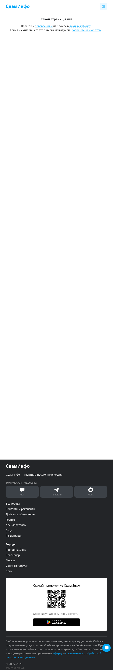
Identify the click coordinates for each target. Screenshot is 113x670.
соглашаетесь (74, 653)
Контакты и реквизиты (20, 509)
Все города (13, 503)
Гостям (10, 519)
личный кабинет (80, 26)
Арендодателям (16, 525)
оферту (57, 653)
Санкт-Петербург (17, 566)
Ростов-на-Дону (16, 550)
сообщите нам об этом (86, 30)
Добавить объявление (20, 514)
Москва (11, 560)
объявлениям (43, 26)
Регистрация (14, 536)
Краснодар (13, 555)
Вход (9, 530)
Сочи (9, 571)
